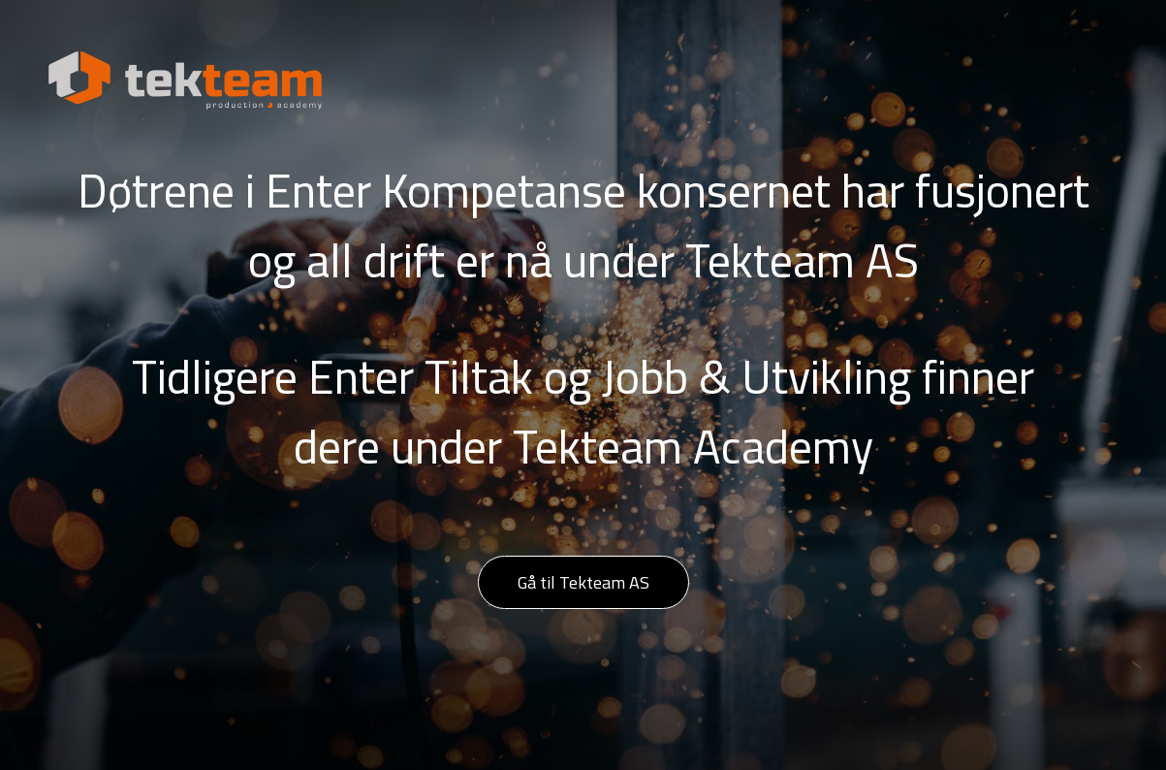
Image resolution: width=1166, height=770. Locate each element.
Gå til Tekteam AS (583, 582)
